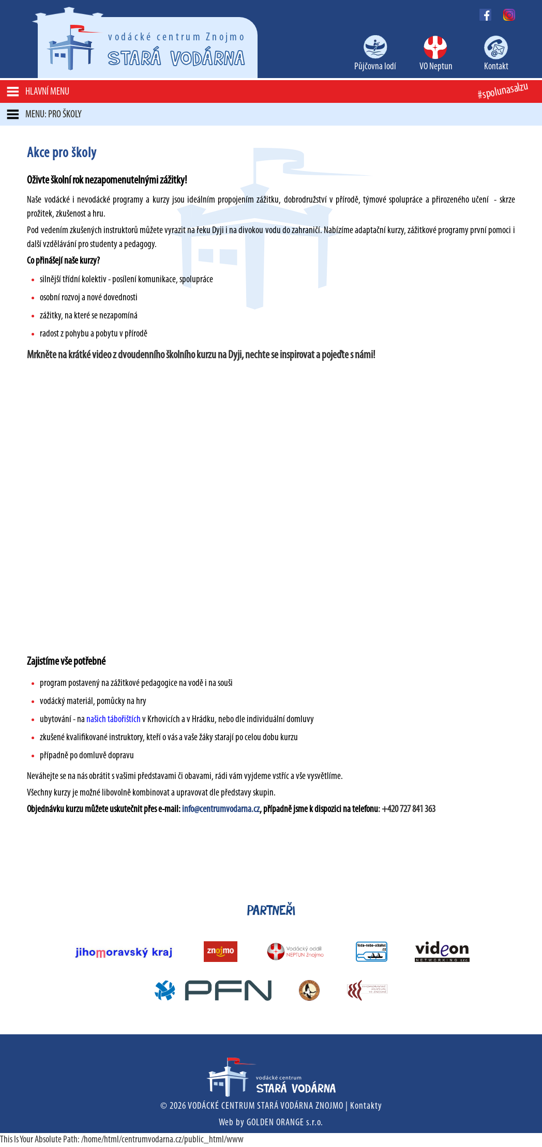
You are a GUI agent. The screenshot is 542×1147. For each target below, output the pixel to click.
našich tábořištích (113, 720)
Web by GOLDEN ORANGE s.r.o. (271, 1123)
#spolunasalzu (502, 91)
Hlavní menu (47, 92)
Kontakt (496, 67)
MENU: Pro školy (53, 115)
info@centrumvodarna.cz (221, 810)
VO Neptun (436, 67)
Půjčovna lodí (375, 67)
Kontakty (366, 1106)
